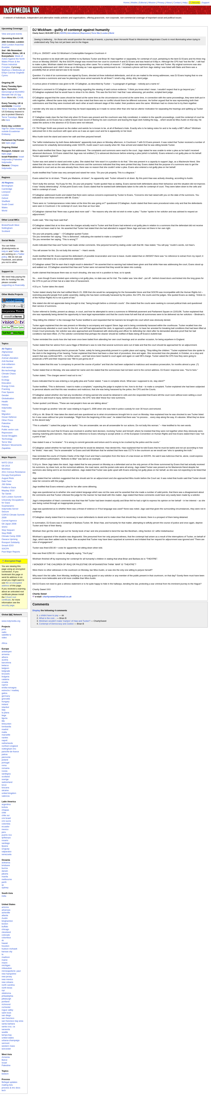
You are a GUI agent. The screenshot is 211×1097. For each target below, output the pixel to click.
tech (4, 1090)
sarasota (6, 1029)
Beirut (4, 1060)
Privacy (161, 2)
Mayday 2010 (8, 490)
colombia (6, 824)
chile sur (6, 815)
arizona (5, 907)
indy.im (5, 251)
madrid (5, 729)
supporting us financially (13, 285)
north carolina (8, 985)
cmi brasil (6, 818)
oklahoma (6, 993)
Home (126, 2)
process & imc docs (11, 1087)
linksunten (6, 724)
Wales (5, 207)
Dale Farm (7, 481)
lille (3, 721)
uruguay (5, 849)
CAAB (20, 97)
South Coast (8, 204)
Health (5, 401)
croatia (5, 682)
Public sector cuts (10, 429)
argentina (6, 804)
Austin (5, 918)
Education (6, 383)
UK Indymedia (31, 8)
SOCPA (63, 33)
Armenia (6, 1057)
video (4, 637)
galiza (4, 693)
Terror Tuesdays (9, 117)
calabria (5, 679)
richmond (6, 1004)
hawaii (5, 943)
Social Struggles (9, 436)
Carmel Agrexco (9, 520)
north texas (7, 987)
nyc (3, 990)
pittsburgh (6, 998)
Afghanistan (7, 352)
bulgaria (5, 676)
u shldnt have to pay (48, 615)
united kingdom (9, 793)
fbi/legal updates (9, 1082)
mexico (5, 829)
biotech (5, 1073)
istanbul (5, 707)
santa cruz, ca (8, 1026)
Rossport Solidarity (11, 542)
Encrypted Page (13, 561)
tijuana (5, 846)
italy (3, 710)
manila (5, 876)
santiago (6, 843)
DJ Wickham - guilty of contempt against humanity (71, 30)
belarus (5, 665)
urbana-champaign (10, 1040)
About (169, 2)
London (105, 33)
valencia (6, 796)
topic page (11, 143)
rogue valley (7, 1010)
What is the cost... (47, 618)
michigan (6, 965)
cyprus (5, 685)
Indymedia (7, 408)
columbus (6, 937)
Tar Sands (6, 493)
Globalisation (8, 398)
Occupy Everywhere (11, 475)
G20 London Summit (11, 497)
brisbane (6, 865)
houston (5, 946)
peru (4, 832)
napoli (4, 740)
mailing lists (7, 1085)
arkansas (6, 910)
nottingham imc (9, 749)
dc (3, 940)
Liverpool (6, 192)
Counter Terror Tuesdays (11, 107)
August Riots (8, 478)
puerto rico (7, 835)
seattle (5, 1032)
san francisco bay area (12, 1021)
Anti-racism (7, 367)
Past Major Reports (11, 551)
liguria (4, 718)
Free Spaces (8, 392)
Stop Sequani (8, 530)
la (2, 954)
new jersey (7, 976)
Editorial (143, 2)
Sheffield (6, 201)
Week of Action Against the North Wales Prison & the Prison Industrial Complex (13, 61)
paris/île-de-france (10, 751)
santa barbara (8, 1023)
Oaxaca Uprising (9, 539)
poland (5, 760)
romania (5, 768)
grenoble (6, 699)
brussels (6, 674)
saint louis (6, 1012)
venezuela (6, 854)
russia (4, 771)
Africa (4, 643)
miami (4, 962)
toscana (5, 787)
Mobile (134, 2)
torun (4, 785)
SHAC (5, 527)
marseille (6, 735)
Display (36, 610)
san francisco (8, 1018)
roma (4, 765)
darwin (5, 871)
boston (5, 923)
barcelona (6, 662)
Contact (177, 2)
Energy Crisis (8, 386)
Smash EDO (8, 545)
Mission (152, 2)
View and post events (12, 34)
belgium (5, 668)
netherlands (7, 743)
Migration (6, 414)
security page (8, 605)
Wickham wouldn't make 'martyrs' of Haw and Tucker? (64, 621)
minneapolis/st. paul (11, 971)
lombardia (6, 726)
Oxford (5, 198)
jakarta (5, 874)
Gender (5, 395)
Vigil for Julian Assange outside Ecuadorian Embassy (13, 131)
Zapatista (6, 448)
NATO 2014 (7, 462)
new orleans (7, 982)
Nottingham (7, 228)
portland (5, 1001)
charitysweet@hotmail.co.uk (57, 596)
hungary (5, 701)
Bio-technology (9, 370)
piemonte (6, 757)
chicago (5, 929)
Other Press (7, 420)
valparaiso (6, 851)
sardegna (6, 774)
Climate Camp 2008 (11, 536)
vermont (5, 1043)
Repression (85, 33)
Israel (4, 1062)
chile (4, 812)
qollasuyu (6, 837)
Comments (40, 604)
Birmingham (7, 186)
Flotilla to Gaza (9, 487)
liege (4, 715)
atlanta (5, 915)
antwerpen (7, 651)
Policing (5, 426)
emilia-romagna (9, 687)
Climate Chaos (9, 373)
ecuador (5, 826)
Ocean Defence (9, 417)
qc (3, 885)
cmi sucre (6, 821)
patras (5, 754)
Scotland (6, 231)
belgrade (6, 671)
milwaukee (7, 968)
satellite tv (6, 635)
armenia (5, 654)
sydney (5, 887)
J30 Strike (6, 484)
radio (4, 632)
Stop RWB (7, 533)
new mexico (7, 979)
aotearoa (6, 862)
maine (4, 960)
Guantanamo (8, 506)
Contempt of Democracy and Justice (56, 624)
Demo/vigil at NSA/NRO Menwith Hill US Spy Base (13, 95)
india (4, 896)
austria (5, 660)
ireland (5, 704)
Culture (5, 376)
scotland (6, 776)
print (4, 629)
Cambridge (7, 189)
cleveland (6, 932)
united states (8, 1037)
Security (196, 2)
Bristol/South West (10, 225)
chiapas (5, 810)
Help (185, 2)
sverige (5, 779)
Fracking (6, 389)
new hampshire (9, 973)
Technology (7, 439)
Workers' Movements (12, 445)
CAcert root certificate (9, 598)
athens (5, 657)
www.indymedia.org (11, 621)
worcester (6, 1048)
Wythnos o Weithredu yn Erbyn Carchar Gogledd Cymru (13, 73)
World (111, 33)
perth (4, 882)
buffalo (5, 926)
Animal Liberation (10, 358)
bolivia (5, 807)
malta (4, 732)
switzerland (7, 782)
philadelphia (7, 996)
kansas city (7, 951)
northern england (10, 746)
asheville (6, 912)
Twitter (16, 251)
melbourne (7, 879)
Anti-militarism (73, 33)
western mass (8, 1046)
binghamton (7, 921)
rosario (5, 840)
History (5, 404)
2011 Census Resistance (14, 472)
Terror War (95, 33)
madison (6, 957)
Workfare (6, 469)
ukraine (5, 790)
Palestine (6, 423)
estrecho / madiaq (10, 690)
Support (205, 2)
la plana (5, 712)
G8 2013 (6, 465)
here (8, 120)
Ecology (5, 380)
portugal (5, 762)
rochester (6, 1007)
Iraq (3, 411)
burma (5, 868)
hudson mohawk (9, 948)
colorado (6, 935)
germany (6, 696)
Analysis (6, 355)
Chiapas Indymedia (10, 166)
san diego (6, 1015)
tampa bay (7, 1035)
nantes (5, 737)
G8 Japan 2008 (9, 524)
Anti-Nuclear (8, 361)
